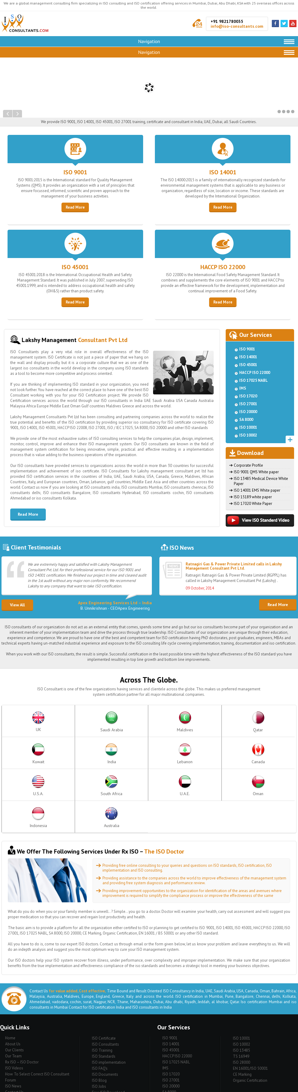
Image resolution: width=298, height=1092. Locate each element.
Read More (75, 207)
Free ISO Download (108, 1028)
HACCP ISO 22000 (222, 267)
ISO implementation (109, 998)
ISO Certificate (104, 974)
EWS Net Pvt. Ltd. (206, 1085)
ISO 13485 (241, 986)
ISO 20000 (248, 411)
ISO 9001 (75, 172)
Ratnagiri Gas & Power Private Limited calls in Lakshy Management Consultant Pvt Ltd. (234, 566)
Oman (191, 753)
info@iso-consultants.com (237, 26)
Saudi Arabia (65, 722)
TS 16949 (241, 992)
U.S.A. (64, 753)
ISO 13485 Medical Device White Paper (261, 481)
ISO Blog (99, 1016)
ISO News (13, 1022)
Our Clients (14, 986)
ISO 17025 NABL (253, 380)
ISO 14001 (222, 172)
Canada (22, 753)
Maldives (107, 722)
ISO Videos (14, 1004)
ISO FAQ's (100, 1004)
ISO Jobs (99, 1022)
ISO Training (102, 986)
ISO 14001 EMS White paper (257, 490)
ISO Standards (103, 992)
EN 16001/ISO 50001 (250, 1004)
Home (10, 974)
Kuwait (191, 722)
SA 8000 (246, 419)
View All (17, 605)
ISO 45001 (75, 267)
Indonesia (233, 753)
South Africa (107, 753)
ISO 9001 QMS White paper (256, 471)
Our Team (13, 992)
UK (22, 721)
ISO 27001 (248, 403)
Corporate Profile (248, 465)
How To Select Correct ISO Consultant (37, 1010)
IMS (242, 388)
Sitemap (12, 1034)
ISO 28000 (241, 998)
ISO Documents (105, 1010)
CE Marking (242, 1010)
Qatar (149, 722)
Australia (275, 753)
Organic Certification (250, 1016)
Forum (10, 1016)
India (233, 722)
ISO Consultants (105, 980)
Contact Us (14, 1028)
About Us (12, 980)
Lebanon (275, 722)
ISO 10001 (248, 427)
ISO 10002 (248, 435)
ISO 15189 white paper (253, 496)
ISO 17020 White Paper (253, 503)
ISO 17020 (248, 396)
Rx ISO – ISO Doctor (22, 998)
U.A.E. (149, 753)
